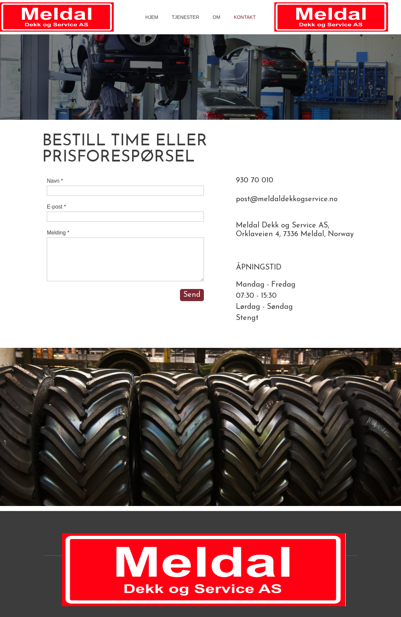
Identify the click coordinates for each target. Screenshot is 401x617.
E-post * (56, 207)
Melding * (58, 232)
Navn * (55, 181)
